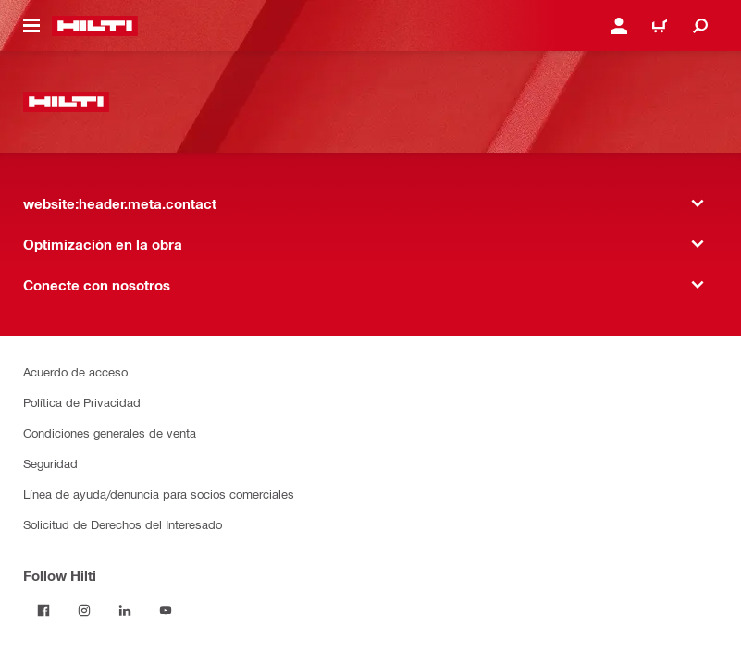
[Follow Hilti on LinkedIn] (125, 610)
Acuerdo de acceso (75, 371)
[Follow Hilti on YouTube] (165, 610)
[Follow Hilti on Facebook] (43, 610)
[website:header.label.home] (95, 26)
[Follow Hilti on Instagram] (84, 610)
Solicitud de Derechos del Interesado (122, 524)
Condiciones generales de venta (109, 432)
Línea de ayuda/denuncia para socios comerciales (158, 493)
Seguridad (50, 463)
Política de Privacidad (82, 402)
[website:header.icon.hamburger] (31, 26)
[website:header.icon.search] (700, 26)
